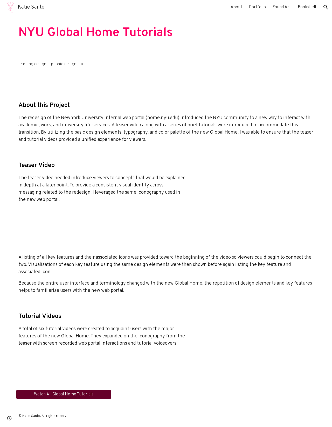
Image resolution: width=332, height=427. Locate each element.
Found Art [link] (282, 7)
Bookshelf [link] (307, 7)
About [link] (236, 7)
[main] (166, 33)
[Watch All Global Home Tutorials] (64, 394)
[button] (326, 7)
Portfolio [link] (257, 7)
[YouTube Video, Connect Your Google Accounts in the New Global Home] (255, 343)
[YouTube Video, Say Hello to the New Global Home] (255, 199)
